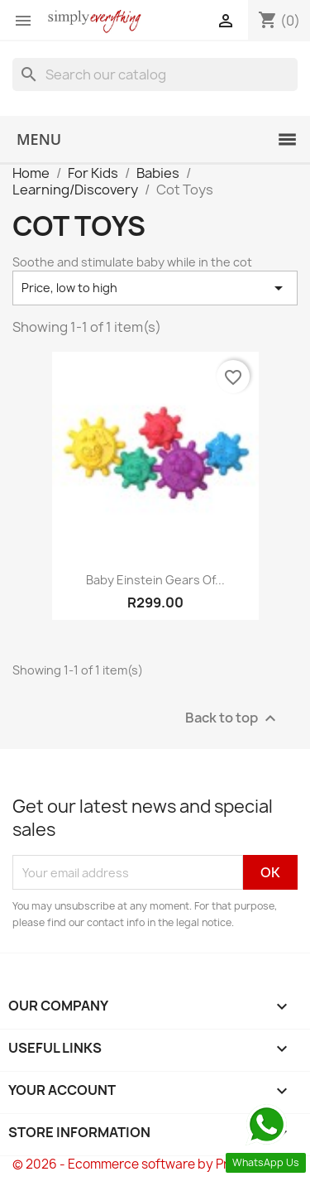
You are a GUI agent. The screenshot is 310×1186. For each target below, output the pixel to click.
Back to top (232, 718)
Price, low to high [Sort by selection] (155, 288)
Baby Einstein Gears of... (155, 580)
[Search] (155, 74)
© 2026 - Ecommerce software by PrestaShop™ (155, 1164)
